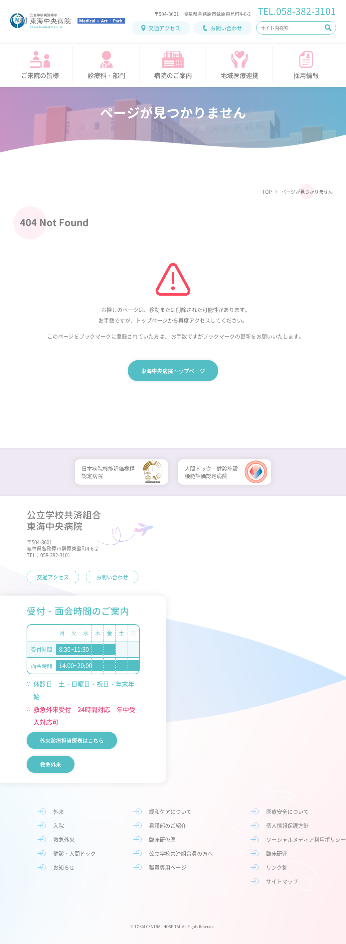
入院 (58, 825)
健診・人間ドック (74, 853)
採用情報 (306, 75)
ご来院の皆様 (40, 75)
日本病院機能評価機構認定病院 (108, 472)
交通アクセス (164, 28)
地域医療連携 (240, 75)
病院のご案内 (173, 75)
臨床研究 (276, 853)
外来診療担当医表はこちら (72, 740)
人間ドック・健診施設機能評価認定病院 (211, 472)
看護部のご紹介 (167, 825)
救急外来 (50, 764)
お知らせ (64, 867)
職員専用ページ (167, 867)
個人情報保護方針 (287, 825)
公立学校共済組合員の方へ (181, 853)
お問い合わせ (226, 28)
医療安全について (287, 811)
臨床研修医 (162, 839)
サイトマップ (282, 881)
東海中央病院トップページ (173, 371)
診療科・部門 (106, 75)
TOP (267, 191)
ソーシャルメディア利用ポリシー (306, 839)
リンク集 (276, 867)
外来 (58, 811)
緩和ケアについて (170, 811)
